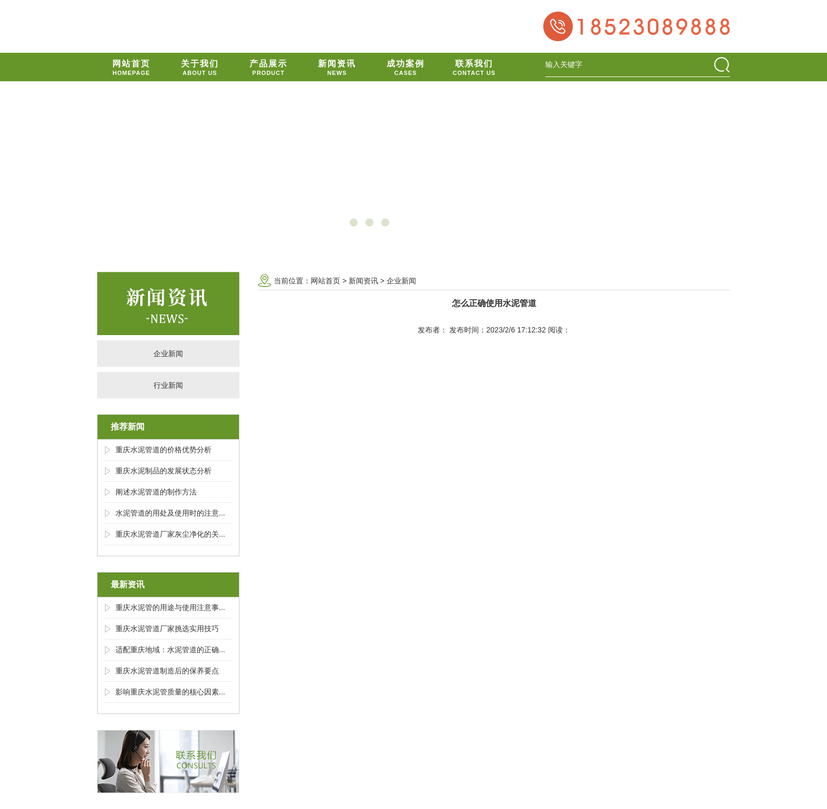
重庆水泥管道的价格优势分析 (163, 449)
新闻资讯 (363, 281)
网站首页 (325, 281)
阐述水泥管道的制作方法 (156, 492)
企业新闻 (168, 353)
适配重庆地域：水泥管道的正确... (170, 649)
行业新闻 (168, 385)
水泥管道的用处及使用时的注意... (170, 513)
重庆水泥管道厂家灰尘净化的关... (170, 534)
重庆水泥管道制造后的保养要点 (167, 671)
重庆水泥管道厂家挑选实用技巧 (167, 628)
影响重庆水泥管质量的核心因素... (170, 692)
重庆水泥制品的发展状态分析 (163, 471)
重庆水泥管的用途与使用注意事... (170, 607)
